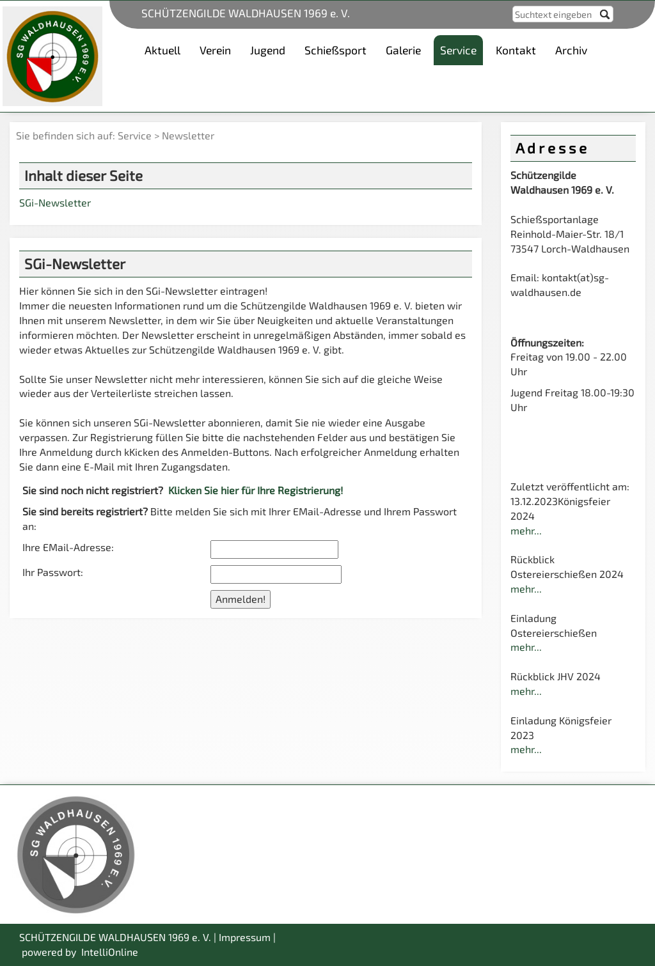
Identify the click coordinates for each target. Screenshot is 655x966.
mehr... (526, 530)
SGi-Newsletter (55, 202)
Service (135, 135)
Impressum (245, 937)
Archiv (571, 50)
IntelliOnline (109, 952)
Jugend (267, 50)
